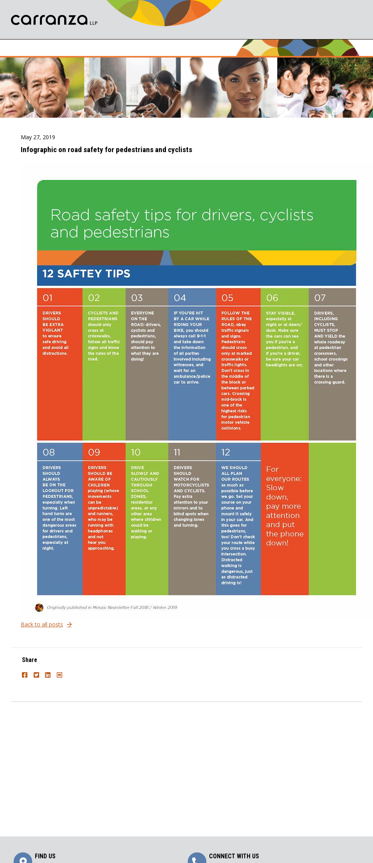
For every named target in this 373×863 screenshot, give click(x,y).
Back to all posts (42, 624)
